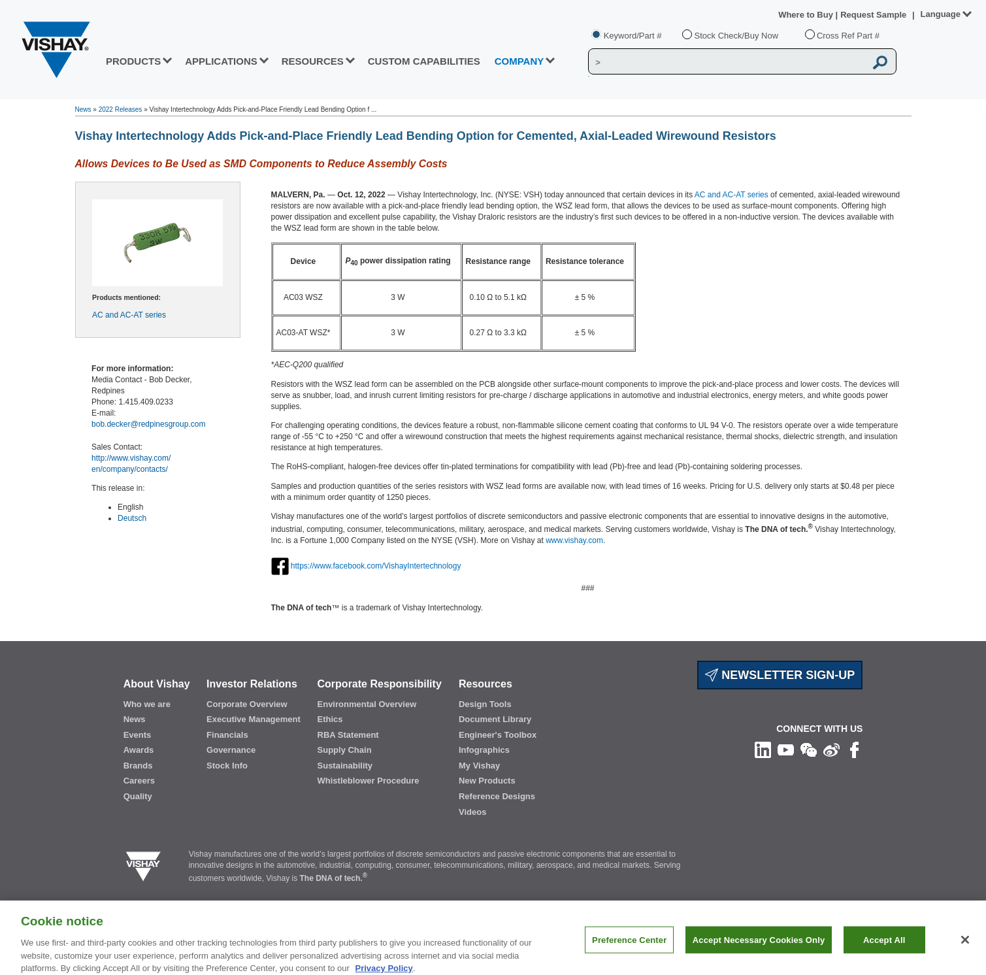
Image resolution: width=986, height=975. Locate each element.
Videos (472, 812)
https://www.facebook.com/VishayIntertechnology (376, 565)
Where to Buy (806, 15)
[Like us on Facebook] (854, 748)
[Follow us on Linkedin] (763, 748)
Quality (137, 796)
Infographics (484, 750)
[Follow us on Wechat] (808, 748)
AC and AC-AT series (129, 315)
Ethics (330, 719)
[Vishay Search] (727, 62)
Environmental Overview (367, 704)
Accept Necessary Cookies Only (759, 947)
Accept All (884, 947)
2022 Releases (120, 109)
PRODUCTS (133, 61)
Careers (139, 780)
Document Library (495, 719)
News (83, 109)
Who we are (147, 704)
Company (519, 61)
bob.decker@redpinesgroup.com (148, 424)
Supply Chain (345, 750)
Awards (138, 750)
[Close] (965, 947)
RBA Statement (348, 735)
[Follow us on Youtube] (786, 748)
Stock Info (227, 765)
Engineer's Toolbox (497, 735)
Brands (138, 765)
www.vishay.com (574, 540)
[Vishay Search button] (881, 62)
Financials (227, 735)
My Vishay (479, 765)
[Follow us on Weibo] (831, 748)
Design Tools (485, 704)
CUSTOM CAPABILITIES (424, 61)
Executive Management (253, 719)
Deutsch (132, 518)
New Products (487, 780)
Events (137, 735)
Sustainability (345, 765)
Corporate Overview (247, 704)
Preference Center (629, 947)
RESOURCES (313, 61)
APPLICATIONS (221, 61)
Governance (230, 750)
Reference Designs (497, 796)
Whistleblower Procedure (368, 780)
